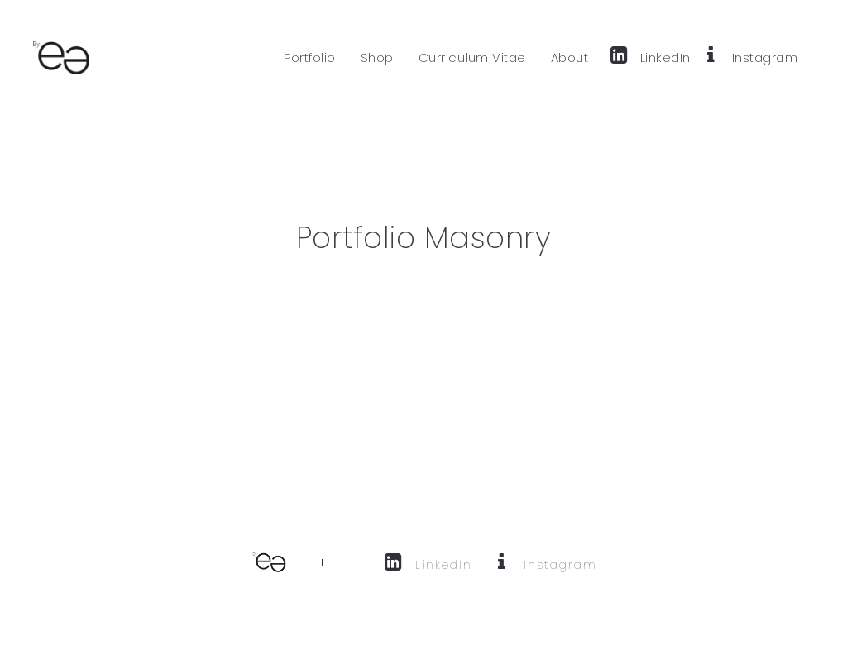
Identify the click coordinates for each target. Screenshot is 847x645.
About (570, 57)
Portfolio (310, 57)
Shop (377, 57)
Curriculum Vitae (472, 57)
